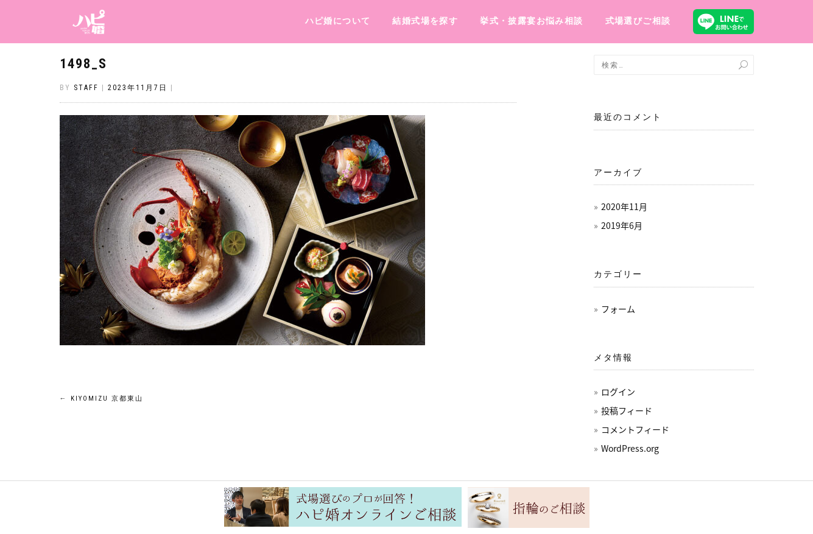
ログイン (618, 391)
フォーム (618, 309)
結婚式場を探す (425, 21)
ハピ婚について (338, 21)
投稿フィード (626, 410)
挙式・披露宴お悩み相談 (531, 21)
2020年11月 (624, 206)
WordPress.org (630, 448)
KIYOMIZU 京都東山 (101, 398)
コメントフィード (635, 429)
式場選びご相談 (638, 21)
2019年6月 (621, 225)
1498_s (83, 63)
